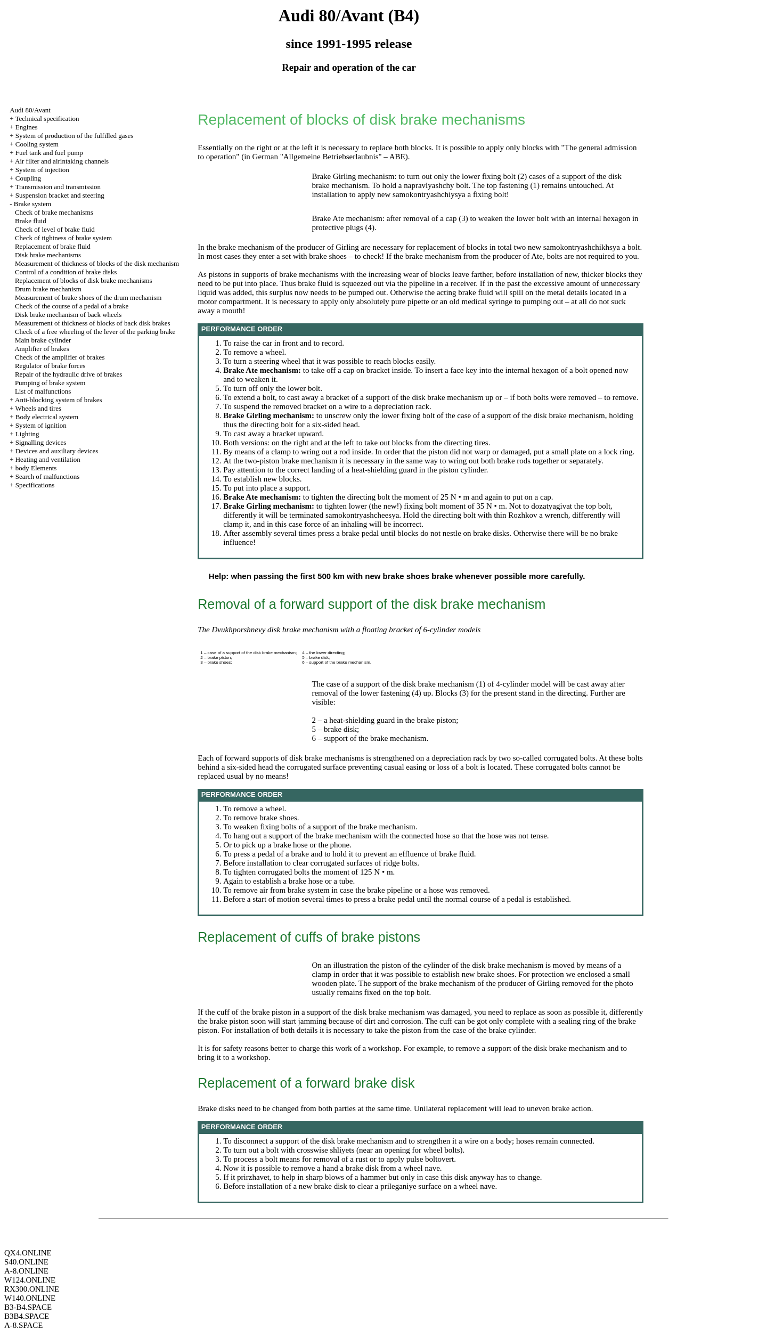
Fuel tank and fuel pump (49, 153)
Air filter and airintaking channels (62, 161)
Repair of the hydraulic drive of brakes (68, 374)
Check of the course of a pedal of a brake (71, 306)
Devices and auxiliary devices (57, 451)
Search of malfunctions (47, 476)
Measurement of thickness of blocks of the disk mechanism (97, 263)
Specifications (35, 485)
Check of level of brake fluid (55, 229)
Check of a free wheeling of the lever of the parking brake (95, 332)
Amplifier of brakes (41, 349)
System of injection (42, 170)
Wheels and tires (38, 408)
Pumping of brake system (50, 383)
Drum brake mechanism (48, 289)
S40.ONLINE (26, 1262)
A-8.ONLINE (26, 1271)
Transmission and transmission (58, 187)
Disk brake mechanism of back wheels (68, 315)
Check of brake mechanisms (54, 212)
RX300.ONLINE (31, 1289)
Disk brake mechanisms (48, 255)
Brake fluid (30, 221)
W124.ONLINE (29, 1280)
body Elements (36, 468)
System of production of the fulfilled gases (74, 136)
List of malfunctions (43, 391)
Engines (26, 127)
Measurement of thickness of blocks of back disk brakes (92, 323)
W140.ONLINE (29, 1298)
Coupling (28, 178)
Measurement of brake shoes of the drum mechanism (88, 297)
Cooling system (37, 144)
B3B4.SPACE (26, 1316)
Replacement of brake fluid (53, 246)
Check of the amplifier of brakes (60, 357)
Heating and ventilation (47, 459)
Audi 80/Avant (30, 110)
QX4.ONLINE (28, 1253)
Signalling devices (41, 442)
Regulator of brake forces (50, 366)
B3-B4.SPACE (28, 1307)
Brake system (32, 204)
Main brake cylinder (43, 340)
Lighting (27, 434)
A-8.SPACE (23, 1325)
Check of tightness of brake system (63, 238)
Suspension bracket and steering (59, 195)
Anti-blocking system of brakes (58, 400)
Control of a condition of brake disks (66, 272)
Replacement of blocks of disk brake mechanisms (83, 280)
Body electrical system (46, 417)
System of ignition (41, 425)
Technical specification (47, 119)
